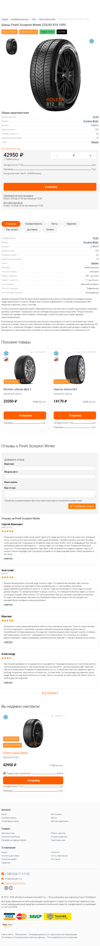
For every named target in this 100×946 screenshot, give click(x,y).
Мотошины (56, 814)
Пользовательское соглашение (62, 937)
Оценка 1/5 (5, 485)
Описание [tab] (11, 223)
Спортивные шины (10, 821)
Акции (4, 852)
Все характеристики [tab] (10, 148)
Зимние (95, 142)
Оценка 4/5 (13, 485)
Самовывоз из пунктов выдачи (18, 196)
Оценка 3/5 (10, 485)
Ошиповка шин (58, 840)
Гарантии (5, 863)
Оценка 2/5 (8, 485)
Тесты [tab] (54, 223)
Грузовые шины (8, 818)
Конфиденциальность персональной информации (53, 934)
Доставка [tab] (32, 229)
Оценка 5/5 (15, 485)
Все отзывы (50, 692)
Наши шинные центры (15, 883)
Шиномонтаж (8, 833)
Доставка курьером (13, 203)
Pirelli (96, 117)
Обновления (21, 934)
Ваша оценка (10, 482)
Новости (55, 852)
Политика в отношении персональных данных (23, 937)
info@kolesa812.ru (13, 879)
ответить (8, 558)
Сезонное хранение (10, 837)
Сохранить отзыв (82, 506)
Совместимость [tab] (33, 223)
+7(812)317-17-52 (17, 874)
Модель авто (11, 472)
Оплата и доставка (10, 856)
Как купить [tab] (12, 229)
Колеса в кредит (9, 859)
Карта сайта (7, 934)
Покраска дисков (59, 837)
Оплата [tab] (50, 229)
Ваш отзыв (9, 488)
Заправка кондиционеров (13, 840)
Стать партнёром (59, 856)
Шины (4, 814)
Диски (54, 818)
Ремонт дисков (58, 833)
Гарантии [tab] (71, 223)
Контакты (55, 859)
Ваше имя (9, 464)
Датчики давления (59, 821)
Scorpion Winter (91, 121)
